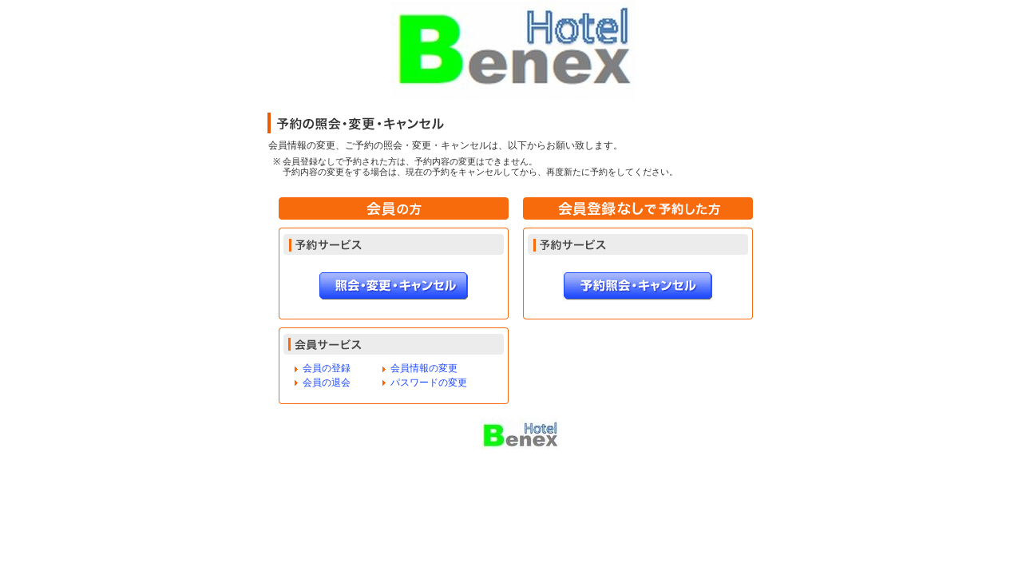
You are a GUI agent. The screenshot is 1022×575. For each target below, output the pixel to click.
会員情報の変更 (424, 368)
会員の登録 (327, 368)
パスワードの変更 (428, 382)
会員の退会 (327, 382)
